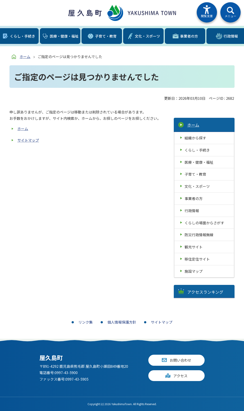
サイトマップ (28, 140)
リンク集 (85, 322)
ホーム (25, 56)
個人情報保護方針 (121, 322)
